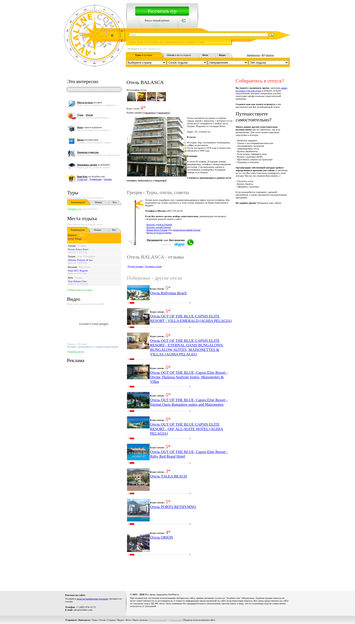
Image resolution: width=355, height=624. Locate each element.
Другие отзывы (135, 266)
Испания (72, 267)
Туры (72, 192)
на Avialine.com (91, 176)
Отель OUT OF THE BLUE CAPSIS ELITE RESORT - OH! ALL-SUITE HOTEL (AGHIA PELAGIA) (186, 429)
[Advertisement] (207, 574)
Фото (128, 620)
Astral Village (75, 238)
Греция (71, 256)
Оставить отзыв (153, 266)
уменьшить (163, 112)
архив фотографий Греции (187, 229)
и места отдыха (179, 55)
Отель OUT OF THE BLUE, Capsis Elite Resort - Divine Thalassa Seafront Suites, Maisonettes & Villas (189, 377)
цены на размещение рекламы (92, 598)
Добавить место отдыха (79, 289)
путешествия (87, 139)
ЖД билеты (267, 55)
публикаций (175, 620)
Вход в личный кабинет (157, 20)
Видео (120, 620)
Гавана (78, 277)
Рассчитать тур (162, 11)
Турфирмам (95, 179)
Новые (98, 202)
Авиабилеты (253, 55)
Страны (111, 620)
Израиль (72, 235)
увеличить (149, 112)
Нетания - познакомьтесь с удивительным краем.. (93, 346)
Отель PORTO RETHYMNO (173, 507)
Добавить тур (74, 208)
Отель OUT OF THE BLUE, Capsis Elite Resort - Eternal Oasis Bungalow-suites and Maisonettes (189, 402)
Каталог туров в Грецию (159, 224)
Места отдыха (82, 218)
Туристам (82, 179)
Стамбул (82, 245)
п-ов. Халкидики (86, 256)
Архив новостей (158, 620)
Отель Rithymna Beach (168, 293)
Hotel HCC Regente (78, 270)
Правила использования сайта (199, 620)
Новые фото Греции (157, 229)
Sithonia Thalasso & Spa (80, 260)
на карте (89, 102)
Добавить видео (75, 351)
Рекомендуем (78, 202)
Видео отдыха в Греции (158, 232)
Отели (102, 620)
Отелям (108, 179)
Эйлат (82, 235)
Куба (70, 277)
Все (115, 202)
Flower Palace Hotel (78, 249)
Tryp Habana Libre (77, 281)
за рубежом (93, 164)
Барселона (84, 267)
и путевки (143, 55)
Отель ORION (161, 537)
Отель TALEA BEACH (168, 476)
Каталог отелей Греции (158, 227)
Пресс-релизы (140, 620)
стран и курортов (89, 127)
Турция (72, 245)
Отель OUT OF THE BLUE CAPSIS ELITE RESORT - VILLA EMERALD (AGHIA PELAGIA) (191, 318)
